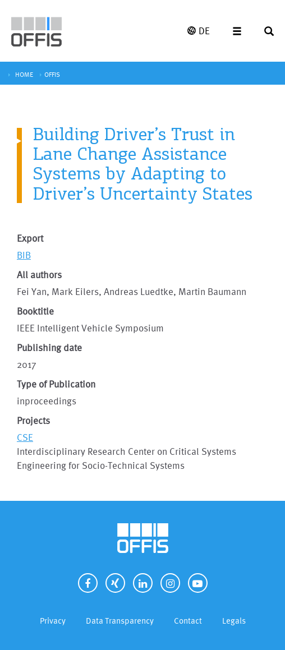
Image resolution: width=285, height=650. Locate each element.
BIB (24, 255)
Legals (234, 620)
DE (198, 30)
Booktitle (35, 311)
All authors (39, 274)
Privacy (53, 620)
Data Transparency (120, 620)
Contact (188, 620)
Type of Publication (56, 384)
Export (30, 238)
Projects (33, 420)
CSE (25, 437)
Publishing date (49, 347)
